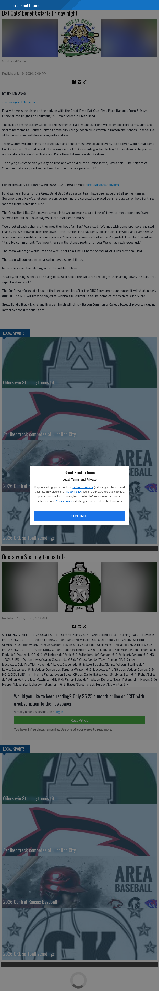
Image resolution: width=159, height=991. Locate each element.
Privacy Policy (73, 491)
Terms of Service (83, 487)
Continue (79, 515)
